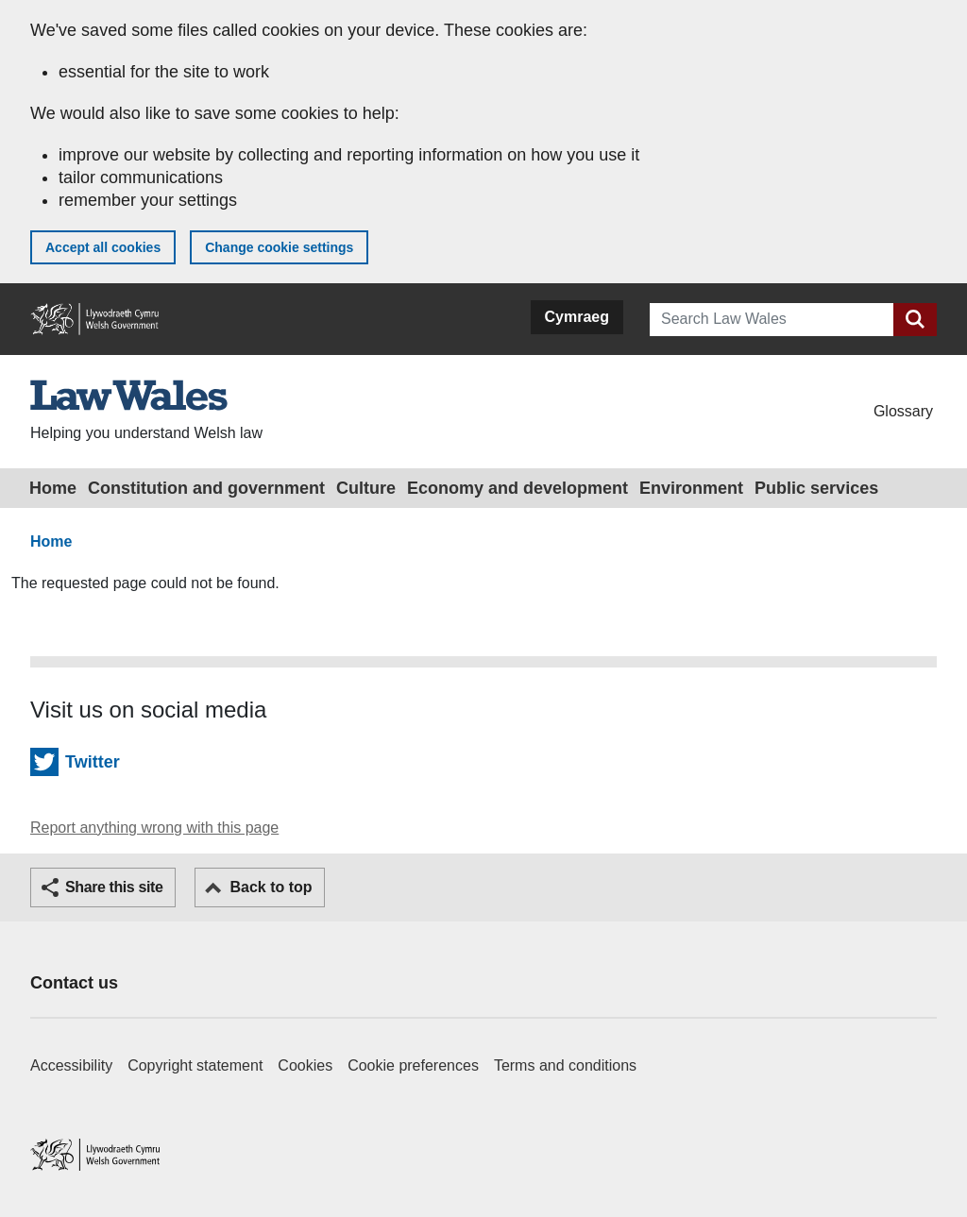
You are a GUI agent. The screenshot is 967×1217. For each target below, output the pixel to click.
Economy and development (517, 488)
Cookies (305, 1065)
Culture (366, 488)
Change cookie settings (279, 247)
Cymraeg (577, 317)
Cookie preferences (413, 1065)
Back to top (270, 887)
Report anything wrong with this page (154, 828)
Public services (816, 488)
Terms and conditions (565, 1065)
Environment (691, 488)
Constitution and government (206, 488)
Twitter (92, 761)
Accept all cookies (103, 247)
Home (52, 488)
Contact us (74, 982)
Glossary (903, 411)
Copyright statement (195, 1065)
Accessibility (71, 1065)
